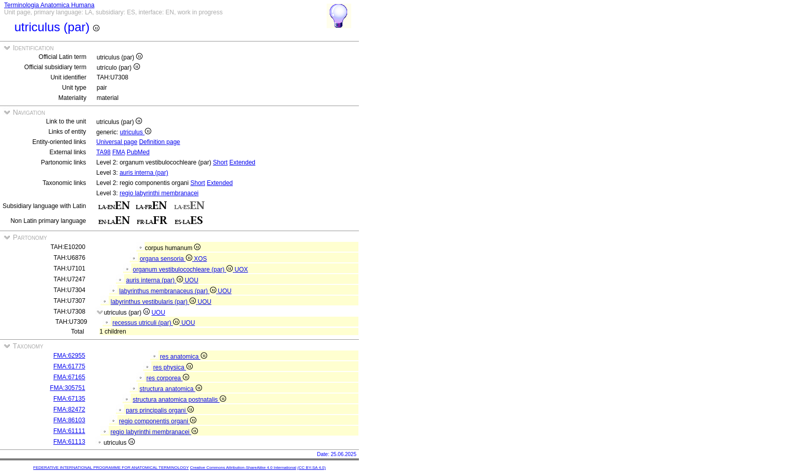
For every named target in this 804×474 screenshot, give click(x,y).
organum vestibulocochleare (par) (183, 269)
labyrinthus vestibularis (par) (154, 301)
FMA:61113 (69, 441)
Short (220, 162)
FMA (118, 152)
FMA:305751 (67, 387)
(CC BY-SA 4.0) (311, 467)
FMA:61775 (69, 366)
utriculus (135, 132)
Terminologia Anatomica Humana (49, 5)
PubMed (138, 152)
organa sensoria (166, 258)
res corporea (167, 378)
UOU (191, 280)
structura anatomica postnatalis (179, 399)
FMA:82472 (69, 409)
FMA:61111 (69, 431)
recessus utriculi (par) (146, 322)
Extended (242, 162)
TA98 (103, 152)
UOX (241, 269)
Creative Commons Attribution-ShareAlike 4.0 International (243, 467)
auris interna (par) (143, 172)
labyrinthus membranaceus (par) (168, 291)
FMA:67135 (69, 398)
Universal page (116, 142)
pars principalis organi (160, 410)
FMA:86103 (69, 420)
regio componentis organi (157, 421)
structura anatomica (170, 389)
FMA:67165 (69, 377)
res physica (173, 367)
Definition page (159, 142)
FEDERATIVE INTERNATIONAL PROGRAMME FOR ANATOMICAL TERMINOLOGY (111, 467)
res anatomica (183, 356)
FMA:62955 (69, 355)
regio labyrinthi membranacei (158, 193)
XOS (200, 258)
